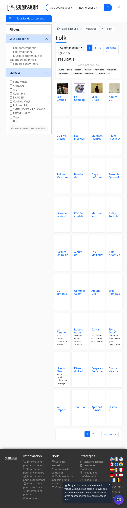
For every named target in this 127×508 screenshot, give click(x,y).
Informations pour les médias (32, 485)
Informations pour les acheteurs (34, 463)
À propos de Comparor (60, 470)
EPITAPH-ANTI (20, 113)
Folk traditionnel (21, 52)
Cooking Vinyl (20, 101)
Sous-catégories (19, 39)
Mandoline (77, 73)
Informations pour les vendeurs (33, 470)
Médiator (89, 73)
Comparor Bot (61, 487)
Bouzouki (112, 69)
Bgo (14, 121)
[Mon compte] (118, 7)
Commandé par (70, 47)
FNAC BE (17, 97)
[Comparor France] (22, 8)
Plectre (88, 69)
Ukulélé (101, 73)
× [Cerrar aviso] (109, 484)
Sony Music (18, 81)
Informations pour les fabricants (34, 478)
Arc (13, 89)
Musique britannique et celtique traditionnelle (25, 58)
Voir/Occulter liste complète (28, 128)
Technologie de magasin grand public (62, 480)
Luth (69, 69)
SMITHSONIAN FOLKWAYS (27, 109)
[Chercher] (108, 7)
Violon (78, 69)
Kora (61, 69)
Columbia (17, 93)
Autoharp (99, 69)
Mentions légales (91, 461)
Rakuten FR (18, 105)
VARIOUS (17, 85)
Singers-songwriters (24, 64)
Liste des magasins (58, 463)
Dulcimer (63, 73)
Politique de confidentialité (88, 474)
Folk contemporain (23, 48)
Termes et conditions (87, 467)
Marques (14, 72)
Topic (15, 117)
